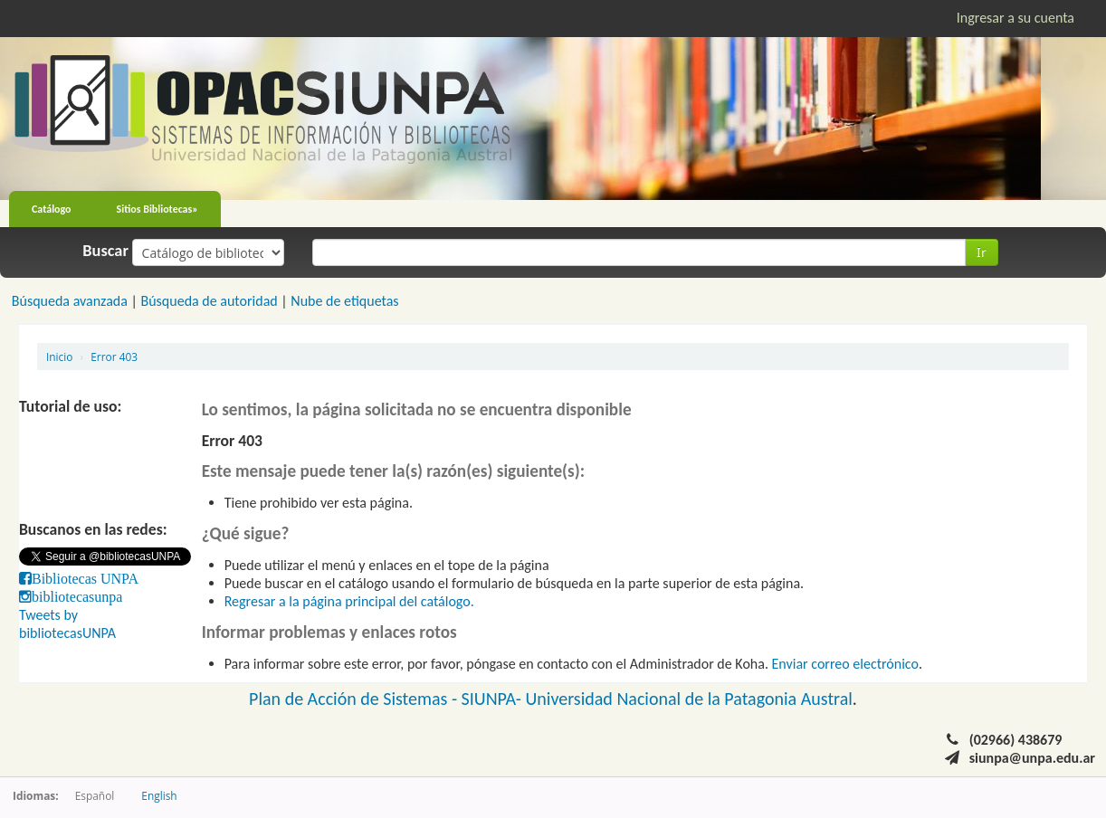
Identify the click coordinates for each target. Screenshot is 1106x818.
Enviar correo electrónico (845, 663)
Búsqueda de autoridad (208, 300)
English (158, 795)
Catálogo (52, 209)
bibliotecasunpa (77, 596)
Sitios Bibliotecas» (157, 209)
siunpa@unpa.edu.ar (1032, 757)
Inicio (59, 356)
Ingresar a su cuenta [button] (1015, 17)
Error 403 (114, 356)
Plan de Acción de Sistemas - (355, 698)
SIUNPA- (494, 698)
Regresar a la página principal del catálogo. (349, 601)
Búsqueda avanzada (70, 300)
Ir (982, 252)
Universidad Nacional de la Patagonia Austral (689, 698)
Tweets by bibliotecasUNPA (67, 624)
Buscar (105, 251)
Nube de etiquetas (344, 300)
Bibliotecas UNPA (85, 578)
